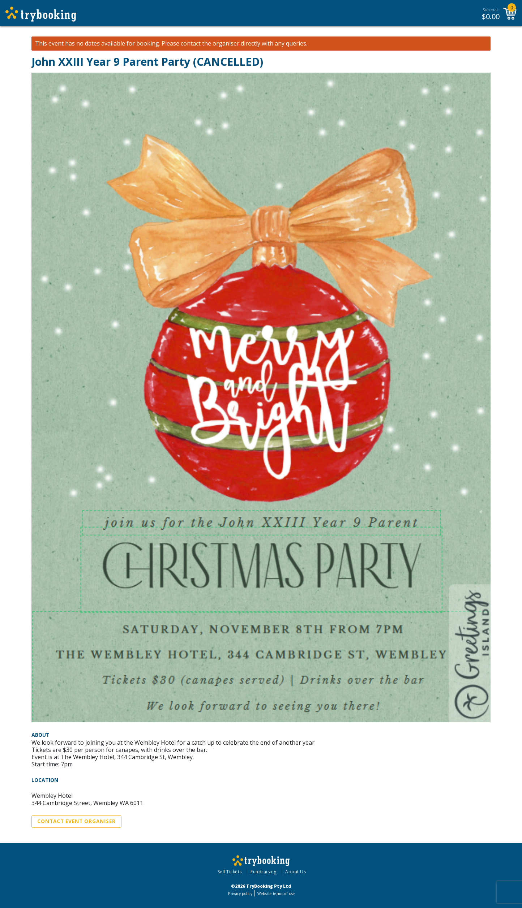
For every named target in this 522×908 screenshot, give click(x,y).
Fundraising (264, 872)
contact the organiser (210, 43)
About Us (295, 872)
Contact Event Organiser (76, 821)
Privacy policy (240, 893)
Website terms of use (276, 893)
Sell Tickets (230, 872)
